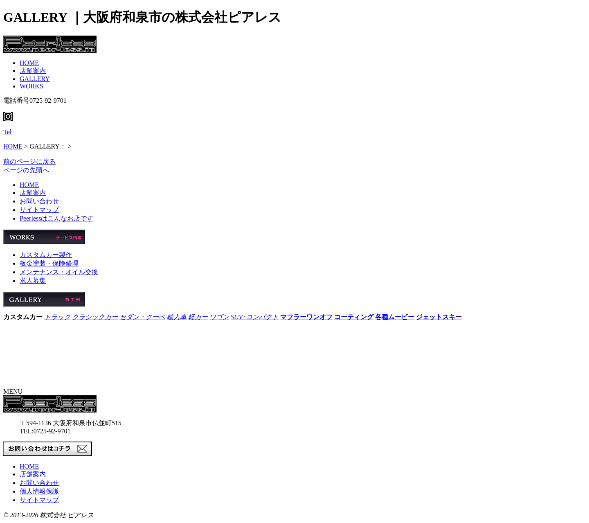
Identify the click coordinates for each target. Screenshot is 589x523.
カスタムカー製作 (46, 254)
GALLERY (35, 78)
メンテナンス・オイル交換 (59, 271)
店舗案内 (33, 70)
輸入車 (177, 316)
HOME (29, 62)
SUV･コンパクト (255, 316)
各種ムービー (394, 316)
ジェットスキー (439, 316)
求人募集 (33, 280)
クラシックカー (95, 316)
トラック (57, 316)
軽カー (198, 316)
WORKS (31, 86)
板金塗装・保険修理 (49, 263)
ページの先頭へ (26, 170)
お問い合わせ (39, 201)
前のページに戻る (29, 161)
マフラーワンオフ (306, 316)
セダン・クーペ (142, 316)
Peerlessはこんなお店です (56, 218)
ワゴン (219, 316)
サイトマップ (39, 209)
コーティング (353, 316)
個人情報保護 (39, 491)
